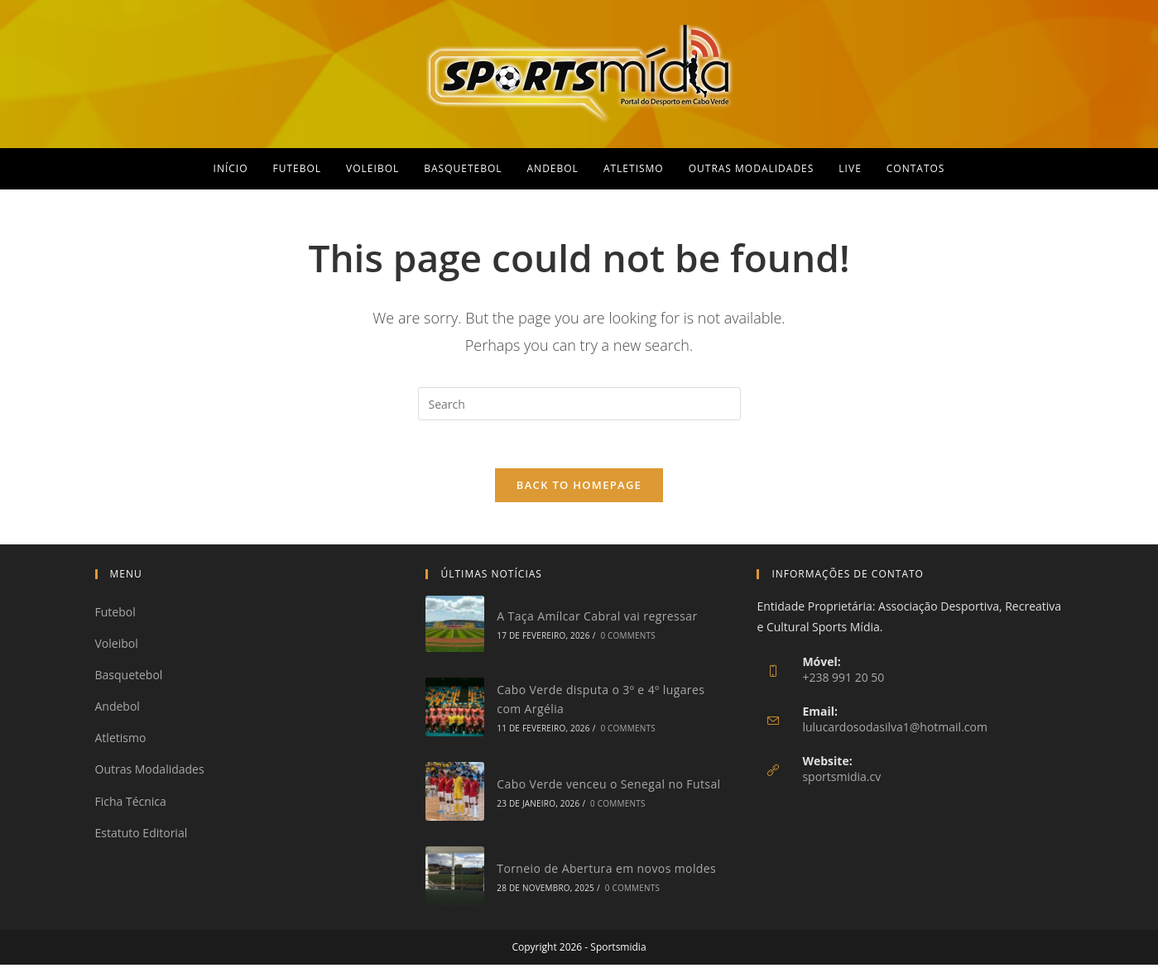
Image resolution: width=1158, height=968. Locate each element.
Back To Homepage (579, 487)
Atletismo (121, 741)
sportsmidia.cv (841, 779)
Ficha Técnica (130, 804)
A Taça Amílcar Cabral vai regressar (597, 618)
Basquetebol (129, 678)
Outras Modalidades (149, 772)
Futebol (115, 614)
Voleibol (116, 646)
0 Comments (627, 639)
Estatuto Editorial (141, 835)
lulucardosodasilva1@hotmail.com (894, 729)
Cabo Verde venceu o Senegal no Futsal (608, 786)
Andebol (117, 709)
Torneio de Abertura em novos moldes (606, 871)
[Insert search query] (579, 403)
